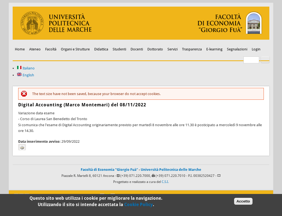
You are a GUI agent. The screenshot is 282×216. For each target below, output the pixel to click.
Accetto (243, 202)
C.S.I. (165, 182)
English (25, 75)
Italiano (26, 68)
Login (256, 49)
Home (20, 49)
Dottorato (155, 49)
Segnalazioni (237, 49)
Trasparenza (192, 49)
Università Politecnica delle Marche (171, 170)
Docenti (137, 49)
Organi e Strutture (75, 49)
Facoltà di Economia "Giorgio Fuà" (109, 170)
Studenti (119, 49)
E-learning (214, 49)
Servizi (172, 49)
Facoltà (50, 49)
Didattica (101, 49)
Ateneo (35, 49)
